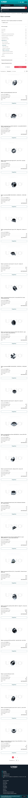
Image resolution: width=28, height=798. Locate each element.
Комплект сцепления (6, 48)
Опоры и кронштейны (6, 43)
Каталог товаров (6, 780)
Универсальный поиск (7, 5)
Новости (4, 789)
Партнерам (5, 786)
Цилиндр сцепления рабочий (8, 53)
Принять (24, 796)
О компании (5, 787)
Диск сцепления (5, 46)
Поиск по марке (21, 5)
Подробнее (14, 103)
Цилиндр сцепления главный (8, 51)
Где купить (5, 790)
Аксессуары (5, 783)
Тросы (3, 54)
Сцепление (4, 45)
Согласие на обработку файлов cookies (9, 793)
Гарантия (4, 784)
